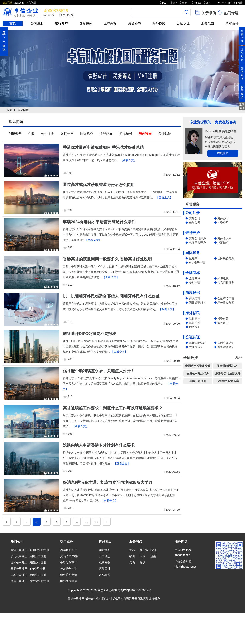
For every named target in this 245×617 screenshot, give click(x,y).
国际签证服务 (197, 302)
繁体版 (231, 2)
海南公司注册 (37, 562)
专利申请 (194, 282)
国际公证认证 (225, 342)
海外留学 (223, 322)
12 (86, 521)
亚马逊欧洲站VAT (228, 365)
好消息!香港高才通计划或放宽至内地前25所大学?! (107, 482)
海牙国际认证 (197, 342)
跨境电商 (194, 298)
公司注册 (37, 23)
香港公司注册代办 (198, 373)
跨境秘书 (134, 23)
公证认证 (183, 23)
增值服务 (194, 327)
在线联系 (222, 153)
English (222, 2)
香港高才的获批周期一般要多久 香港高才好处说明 (107, 259)
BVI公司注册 (37, 568)
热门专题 (227, 12)
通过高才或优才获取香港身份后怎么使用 (99, 184)
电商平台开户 (197, 242)
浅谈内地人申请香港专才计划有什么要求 (99, 445)
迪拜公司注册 (19, 562)
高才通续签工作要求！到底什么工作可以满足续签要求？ (113, 408)
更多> (238, 357)
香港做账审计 (68, 562)
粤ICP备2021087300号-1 (136, 590)
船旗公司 (194, 222)
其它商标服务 (225, 282)
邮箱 (207, 2)
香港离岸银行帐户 (148, 598)
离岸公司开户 (197, 238)
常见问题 (31, 2)
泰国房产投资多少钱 (197, 365)
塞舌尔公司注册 (39, 581)
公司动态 (104, 556)
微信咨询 (242, 73)
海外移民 (158, 23)
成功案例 (19, 2)
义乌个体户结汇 (70, 556)
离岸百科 (232, 23)
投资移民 (223, 318)
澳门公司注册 (19, 556)
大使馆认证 (196, 347)
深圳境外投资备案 (228, 381)
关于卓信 (205, 12)
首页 (12, 23)
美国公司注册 (37, 556)
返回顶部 (241, 106)
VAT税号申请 (197, 262)
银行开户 (61, 23)
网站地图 (104, 550)
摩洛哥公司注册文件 (227, 373)
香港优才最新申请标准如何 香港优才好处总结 (103, 147)
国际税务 (85, 23)
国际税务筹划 (225, 258)
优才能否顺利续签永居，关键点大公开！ (99, 371)
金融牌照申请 (225, 298)
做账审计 (194, 258)
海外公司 (223, 218)
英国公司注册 (197, 381)
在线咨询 (242, 35)
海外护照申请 (68, 574)
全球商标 (110, 23)
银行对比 (242, 54)
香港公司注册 (19, 550)
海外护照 (194, 322)
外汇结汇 (223, 242)
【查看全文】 (128, 160)
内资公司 (223, 222)
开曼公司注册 (19, 568)
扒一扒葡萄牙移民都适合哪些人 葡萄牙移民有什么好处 (111, 296)
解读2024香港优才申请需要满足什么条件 (99, 222)
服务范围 (207, 23)
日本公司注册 (19, 574)
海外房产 (194, 318)
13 (96, 521)
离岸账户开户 (68, 550)
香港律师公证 (225, 347)
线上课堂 (7, 2)
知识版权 (223, 278)
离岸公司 (194, 218)
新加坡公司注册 (39, 550)
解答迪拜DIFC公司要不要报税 (89, 333)
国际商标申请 (68, 581)
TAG (163, 2)
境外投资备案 (225, 302)
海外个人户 (224, 238)
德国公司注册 (19, 581)
